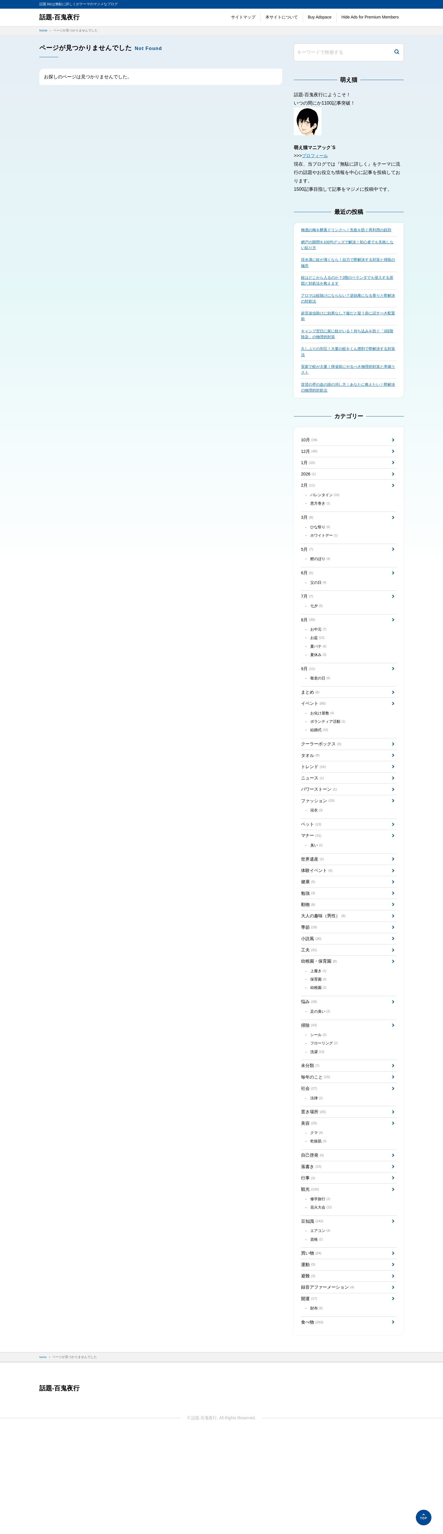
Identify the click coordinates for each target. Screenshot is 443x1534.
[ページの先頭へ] (423, 1517)
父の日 (319, 614)
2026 (309, 495)
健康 (308, 941)
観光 (310, 1277)
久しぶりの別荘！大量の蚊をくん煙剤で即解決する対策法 (347, 366)
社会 (309, 1167)
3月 (307, 543)
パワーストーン (320, 840)
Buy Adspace (319, 17)
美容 (309, 1205)
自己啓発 (313, 1240)
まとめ (311, 733)
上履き (319, 1039)
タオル (311, 802)
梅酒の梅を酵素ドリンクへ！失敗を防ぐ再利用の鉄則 (347, 233)
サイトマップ (243, 17)
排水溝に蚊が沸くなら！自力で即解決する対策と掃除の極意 (347, 271)
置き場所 (314, 1192)
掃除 (309, 1098)
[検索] (396, 52)
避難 (308, 1372)
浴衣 (317, 863)
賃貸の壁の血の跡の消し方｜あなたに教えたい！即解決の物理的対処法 (347, 404)
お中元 (319, 665)
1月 (308, 483)
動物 (308, 966)
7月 (307, 629)
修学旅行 (322, 1288)
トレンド (314, 815)
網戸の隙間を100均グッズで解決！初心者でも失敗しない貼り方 (347, 252)
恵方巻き (322, 528)
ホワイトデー (326, 563)
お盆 (318, 675)
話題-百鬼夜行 (61, 17)
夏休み (319, 693)
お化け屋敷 (324, 757)
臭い (317, 901)
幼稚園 (319, 1058)
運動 (308, 1359)
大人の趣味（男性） (325, 978)
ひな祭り (322, 554)
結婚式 (320, 775)
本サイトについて (281, 17)
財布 (317, 1408)
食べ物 (313, 1422)
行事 (308, 1264)
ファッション (319, 852)
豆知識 (313, 1312)
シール (319, 1109)
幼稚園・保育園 (320, 1028)
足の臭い (322, 1083)
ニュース (313, 827)
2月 (308, 508)
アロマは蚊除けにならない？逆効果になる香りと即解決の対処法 (347, 309)
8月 (308, 654)
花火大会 (322, 1297)
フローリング (326, 1118)
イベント (314, 746)
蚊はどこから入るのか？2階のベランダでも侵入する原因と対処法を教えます (348, 290)
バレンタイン (326, 519)
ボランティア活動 (330, 766)
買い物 (312, 1347)
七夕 (317, 640)
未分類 (311, 1142)
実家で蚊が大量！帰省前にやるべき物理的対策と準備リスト (347, 385)
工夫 (309, 1016)
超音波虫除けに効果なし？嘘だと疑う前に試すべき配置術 (347, 328)
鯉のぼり (322, 589)
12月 (310, 471)
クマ (317, 1216)
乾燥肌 (319, 1225)
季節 (309, 991)
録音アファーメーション (329, 1384)
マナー (312, 890)
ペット (312, 878)
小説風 (312, 1003)
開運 (309, 1397)
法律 (317, 1178)
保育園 (319, 1049)
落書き (312, 1252)
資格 (317, 1332)
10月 (310, 458)
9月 (308, 708)
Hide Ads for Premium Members (370, 17)
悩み (309, 1072)
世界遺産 (313, 916)
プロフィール (316, 155)
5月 (307, 578)
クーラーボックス (322, 790)
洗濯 (318, 1127)
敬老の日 (322, 719)
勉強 (308, 953)
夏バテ (319, 684)
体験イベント (318, 928)
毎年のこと (316, 1154)
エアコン (322, 1323)
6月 (307, 603)
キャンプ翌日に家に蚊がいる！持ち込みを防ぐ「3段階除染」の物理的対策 (348, 347)
